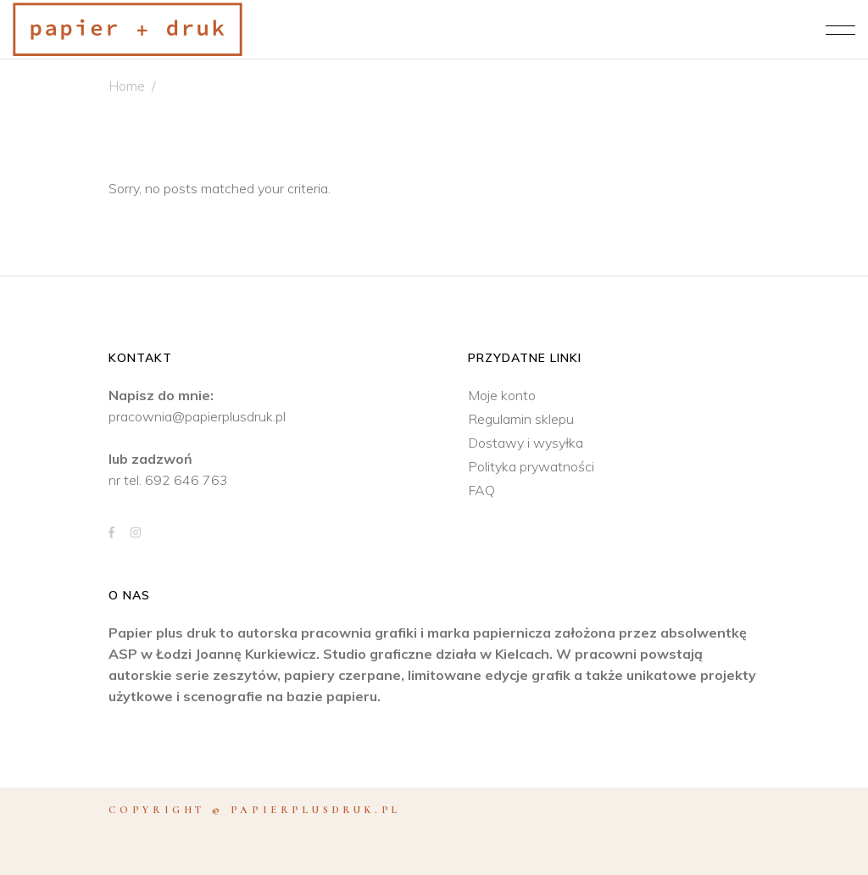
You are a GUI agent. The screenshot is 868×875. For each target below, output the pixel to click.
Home (126, 85)
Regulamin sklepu (521, 418)
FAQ (481, 490)
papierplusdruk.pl (316, 810)
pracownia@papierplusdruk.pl (197, 416)
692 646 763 (186, 479)
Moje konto (502, 395)
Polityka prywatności (531, 466)
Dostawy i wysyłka (525, 442)
